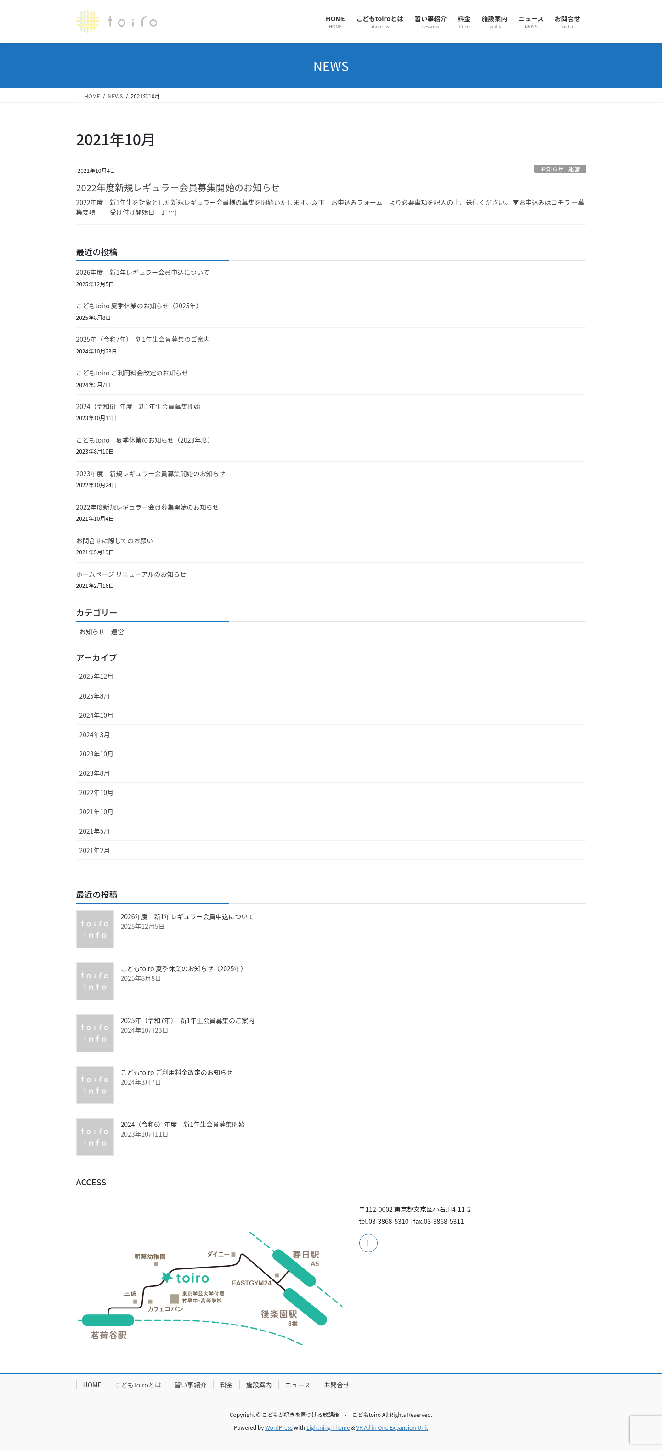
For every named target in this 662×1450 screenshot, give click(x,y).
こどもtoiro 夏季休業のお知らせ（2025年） (139, 305)
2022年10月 (96, 792)
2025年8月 (94, 695)
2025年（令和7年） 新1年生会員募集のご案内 (143, 339)
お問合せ (337, 1384)
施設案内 (259, 1384)
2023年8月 (94, 773)
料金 (226, 1384)
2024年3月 (94, 734)
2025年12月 (96, 676)
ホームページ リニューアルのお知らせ (131, 574)
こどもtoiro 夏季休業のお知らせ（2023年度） (145, 439)
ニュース (298, 1384)
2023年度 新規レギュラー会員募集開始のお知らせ (151, 473)
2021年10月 (96, 811)
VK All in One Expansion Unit (392, 1427)
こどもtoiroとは (138, 1384)
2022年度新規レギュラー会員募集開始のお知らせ (178, 187)
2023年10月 (96, 753)
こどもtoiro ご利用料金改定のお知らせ (132, 372)
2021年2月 (94, 850)
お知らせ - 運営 (560, 169)
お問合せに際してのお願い (114, 540)
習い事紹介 (191, 1384)
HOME (92, 1384)
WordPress (279, 1427)
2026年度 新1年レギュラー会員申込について (142, 272)
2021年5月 (94, 831)
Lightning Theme (328, 1427)
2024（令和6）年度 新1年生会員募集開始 (138, 406)
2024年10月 (96, 715)
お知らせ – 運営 (101, 631)
